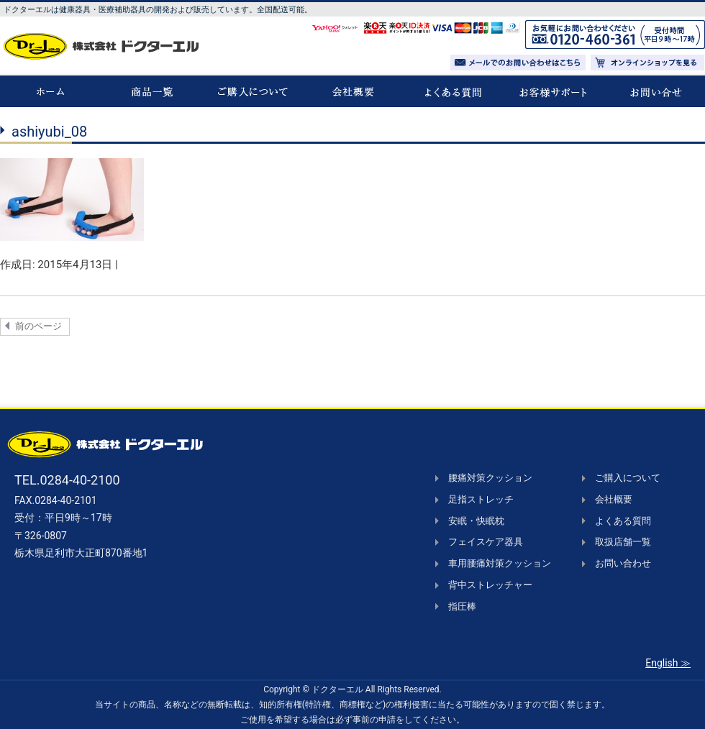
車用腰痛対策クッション (499, 563)
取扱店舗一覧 (623, 541)
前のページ (38, 326)
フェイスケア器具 (485, 541)
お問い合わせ (623, 563)
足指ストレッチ (481, 499)
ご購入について (627, 477)
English (661, 663)
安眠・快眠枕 (476, 520)
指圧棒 (462, 606)
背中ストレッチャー (490, 584)
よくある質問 (623, 520)
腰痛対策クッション (490, 477)
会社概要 (613, 499)
